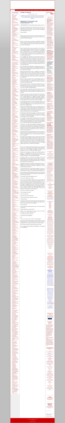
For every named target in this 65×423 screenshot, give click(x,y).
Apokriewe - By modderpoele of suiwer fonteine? (50, 372)
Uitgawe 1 (50, 202)
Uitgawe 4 (50, 204)
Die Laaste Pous (50, 382)
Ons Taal (32, 10)
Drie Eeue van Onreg (49, 385)
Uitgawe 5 (50, 205)
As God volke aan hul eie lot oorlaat (49, 351)
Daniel (50, 365)
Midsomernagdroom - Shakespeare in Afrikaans (50, 374)
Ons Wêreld (41, 10)
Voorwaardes (33, 421)
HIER (52, 59)
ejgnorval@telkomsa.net (50, 22)
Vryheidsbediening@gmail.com (51, 184)
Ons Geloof (28, 10)
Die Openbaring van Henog (49, 375)
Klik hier (47, 337)
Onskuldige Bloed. (49, 120)
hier (52, 35)
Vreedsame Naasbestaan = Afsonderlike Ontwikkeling (49, 361)
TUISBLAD (12, 10)
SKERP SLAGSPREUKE (50, 399)
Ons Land (20, 10)
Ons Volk (24, 10)
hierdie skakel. (51, 33)
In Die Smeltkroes (49, 132)
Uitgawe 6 (50, 206)
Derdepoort (49, 381)
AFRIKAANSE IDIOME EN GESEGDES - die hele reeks (49, 407)
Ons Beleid (16, 10)
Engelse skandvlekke (49, 387)
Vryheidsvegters (49, 109)
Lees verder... (50, 318)
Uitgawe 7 (50, 207)
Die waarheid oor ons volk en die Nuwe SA (49, 353)
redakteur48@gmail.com (50, 196)
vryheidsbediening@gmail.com (51, 285)
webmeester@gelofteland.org (50, 157)
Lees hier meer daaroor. (50, 101)
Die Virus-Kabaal (50, 10)
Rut (49, 384)
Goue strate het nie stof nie (49, 380)
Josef (49, 383)
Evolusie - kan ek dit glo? (50, 366)
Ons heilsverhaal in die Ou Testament (50, 364)
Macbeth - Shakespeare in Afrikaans (50, 378)
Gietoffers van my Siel (50, 308)
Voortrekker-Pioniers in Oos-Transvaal (49, 389)
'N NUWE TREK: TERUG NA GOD (50, 267)
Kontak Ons (45, 10)
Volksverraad (48, 354)
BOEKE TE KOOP (50, 313)
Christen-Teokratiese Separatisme (49, 358)
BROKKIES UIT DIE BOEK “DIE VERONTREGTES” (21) (29, 22)
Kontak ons (31, 421)
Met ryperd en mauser (50, 379)
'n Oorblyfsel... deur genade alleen (49, 357)
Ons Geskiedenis (36, 10)
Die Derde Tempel (50, 376)
